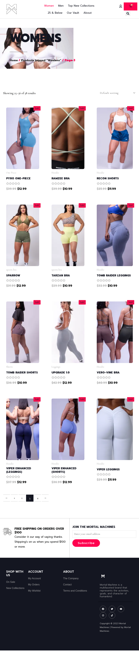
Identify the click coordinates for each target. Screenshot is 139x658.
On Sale (10, 589)
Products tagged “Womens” (43, 60)
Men (61, 6)
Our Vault (73, 13)
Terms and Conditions (75, 598)
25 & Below (55, 13)
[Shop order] (116, 93)
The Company (71, 586)
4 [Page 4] (39, 505)
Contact (67, 592)
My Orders (34, 592)
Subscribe (86, 550)
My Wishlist (34, 598)
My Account (34, 586)
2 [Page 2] (23, 505)
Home (14, 60)
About (87, 13)
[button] (127, 13)
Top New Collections (81, 6)
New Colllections (15, 595)
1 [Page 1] (15, 505)
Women (49, 6)
